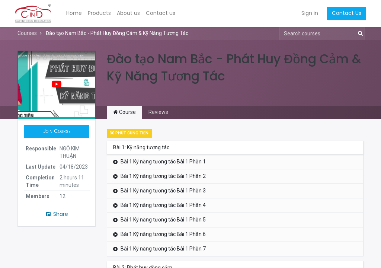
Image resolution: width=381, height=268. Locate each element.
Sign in (307, 13)
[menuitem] (76, 13)
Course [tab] (124, 112)
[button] (56, 131)
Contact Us (344, 13)
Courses (27, 33)
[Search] (359, 33)
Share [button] (56, 214)
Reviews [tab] (158, 112)
